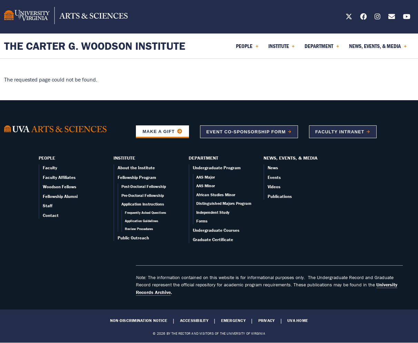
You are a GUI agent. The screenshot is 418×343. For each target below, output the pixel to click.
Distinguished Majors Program (223, 203)
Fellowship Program (137, 177)
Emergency (233, 320)
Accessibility (194, 320)
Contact (51, 215)
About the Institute (136, 168)
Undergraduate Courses (216, 230)
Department (203, 158)
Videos (274, 187)
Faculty (50, 168)
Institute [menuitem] (282, 48)
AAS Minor (205, 185)
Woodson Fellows (59, 187)
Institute (124, 158)
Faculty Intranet (339, 131)
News (273, 168)
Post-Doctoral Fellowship (143, 186)
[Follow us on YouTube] (406, 18)
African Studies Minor (215, 194)
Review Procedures (139, 229)
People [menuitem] (247, 48)
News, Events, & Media (290, 158)
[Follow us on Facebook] (363, 18)
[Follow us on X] (349, 18)
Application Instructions (142, 204)
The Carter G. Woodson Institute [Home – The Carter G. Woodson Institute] (94, 46)
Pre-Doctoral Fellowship (142, 195)
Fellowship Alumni (60, 196)
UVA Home (297, 320)
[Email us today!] (391, 18)
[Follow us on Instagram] (377, 18)
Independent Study (212, 212)
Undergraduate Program (217, 168)
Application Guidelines (141, 221)
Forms (202, 220)
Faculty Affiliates (59, 177)
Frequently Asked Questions (145, 212)
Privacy (266, 320)
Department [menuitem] (322, 48)
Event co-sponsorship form (246, 131)
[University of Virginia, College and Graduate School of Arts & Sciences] (66, 16)
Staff (47, 206)
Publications (280, 196)
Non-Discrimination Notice (138, 320)
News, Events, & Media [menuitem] (377, 48)
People (47, 158)
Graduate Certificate (213, 239)
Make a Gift (158, 131)
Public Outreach (133, 238)
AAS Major (205, 177)
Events (274, 177)
